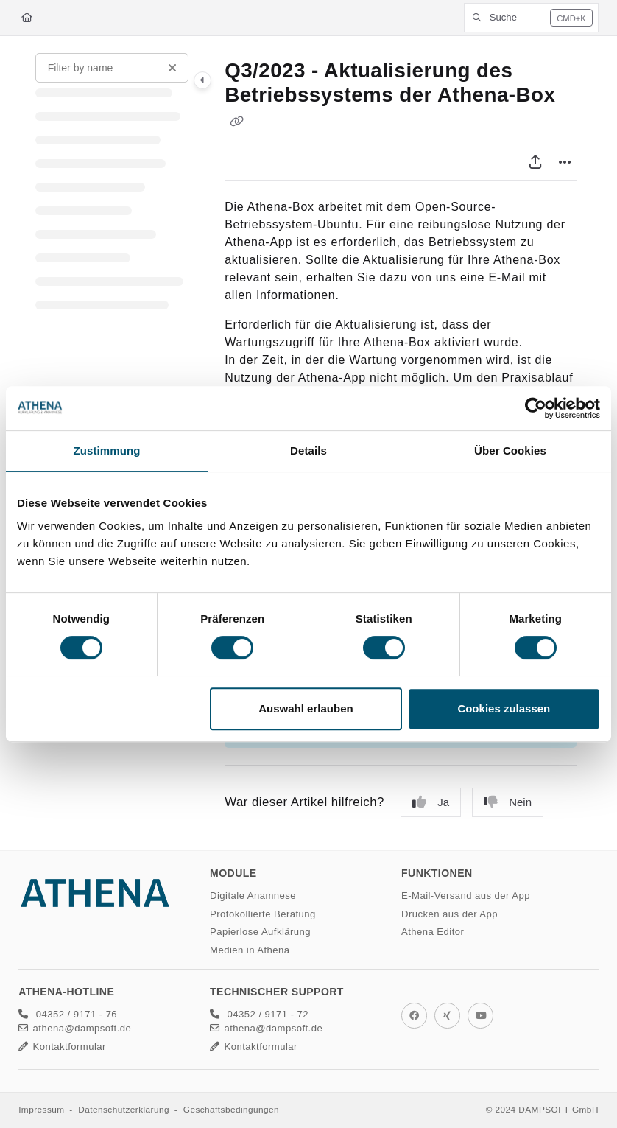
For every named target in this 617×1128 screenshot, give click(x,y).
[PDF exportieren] (535, 162)
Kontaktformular (62, 1046)
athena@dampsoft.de (74, 1028)
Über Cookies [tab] (510, 450)
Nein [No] (508, 802)
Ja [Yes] (430, 802)
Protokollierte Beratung (263, 913)
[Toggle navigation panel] (202, 80)
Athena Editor (432, 931)
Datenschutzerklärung (123, 1109)
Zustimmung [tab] (107, 450)
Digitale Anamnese (253, 895)
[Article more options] (565, 162)
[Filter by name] (111, 68)
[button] (531, 17)
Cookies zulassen (503, 708)
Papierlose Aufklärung (260, 931)
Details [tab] (308, 450)
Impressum (41, 1109)
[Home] (26, 17)
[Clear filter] (172, 68)
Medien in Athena (250, 950)
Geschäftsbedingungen (231, 1109)
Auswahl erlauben (305, 708)
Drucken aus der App (449, 913)
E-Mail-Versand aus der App (465, 895)
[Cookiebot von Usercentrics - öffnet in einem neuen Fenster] (535, 408)
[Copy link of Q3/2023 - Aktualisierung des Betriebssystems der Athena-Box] (236, 121)
